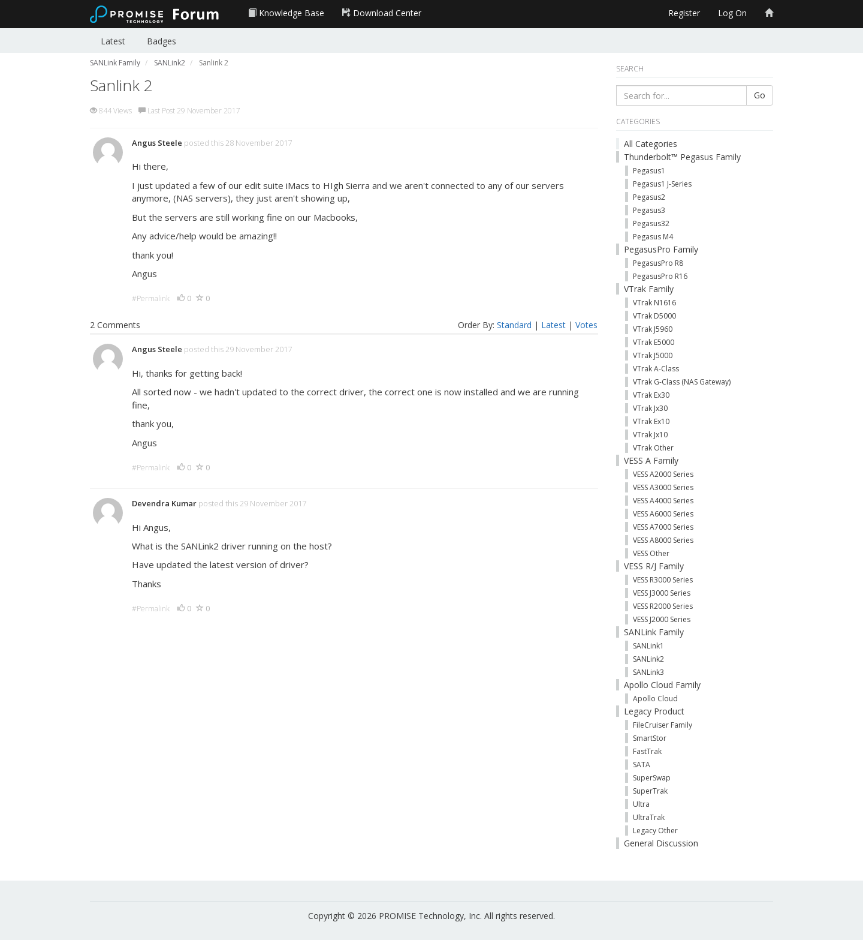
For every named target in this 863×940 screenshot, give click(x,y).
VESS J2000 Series (661, 619)
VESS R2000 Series (663, 606)
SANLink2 (648, 659)
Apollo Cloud (655, 698)
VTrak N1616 (654, 303)
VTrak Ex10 (651, 421)
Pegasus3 (649, 210)
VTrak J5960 (652, 329)
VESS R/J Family (654, 566)
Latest (113, 41)
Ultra (641, 804)
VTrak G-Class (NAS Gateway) (682, 382)
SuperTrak (650, 791)
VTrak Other (653, 448)
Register (684, 13)
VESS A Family (651, 460)
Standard (514, 325)
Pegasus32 (651, 223)
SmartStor (649, 738)
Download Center (381, 13)
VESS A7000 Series (663, 527)
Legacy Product (654, 711)
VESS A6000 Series (663, 514)
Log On (732, 13)
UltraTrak (649, 817)
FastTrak (647, 751)
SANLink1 (648, 646)
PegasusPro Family (661, 249)
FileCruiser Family (662, 725)
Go (759, 95)
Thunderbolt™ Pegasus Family (682, 157)
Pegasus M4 (653, 237)
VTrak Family (649, 289)
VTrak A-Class (656, 369)
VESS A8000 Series (663, 540)
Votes (586, 325)
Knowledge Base (286, 13)
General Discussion (661, 843)
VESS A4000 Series (663, 500)
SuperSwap (652, 778)
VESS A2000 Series (663, 474)
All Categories (650, 143)
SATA (641, 764)
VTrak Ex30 (651, 395)
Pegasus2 (649, 197)
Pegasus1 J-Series (662, 184)
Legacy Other (655, 830)
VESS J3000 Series (661, 593)
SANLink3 (648, 672)
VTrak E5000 (653, 342)
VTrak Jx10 (650, 435)
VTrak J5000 (652, 355)
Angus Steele (157, 142)
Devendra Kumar (164, 503)
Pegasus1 (649, 171)
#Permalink (151, 298)
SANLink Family (654, 632)
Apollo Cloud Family (662, 684)
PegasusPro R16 (660, 276)
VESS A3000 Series (663, 487)
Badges (161, 41)
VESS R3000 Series (663, 580)
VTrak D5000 (654, 316)
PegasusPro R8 (658, 263)
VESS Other (651, 553)
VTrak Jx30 (650, 408)
